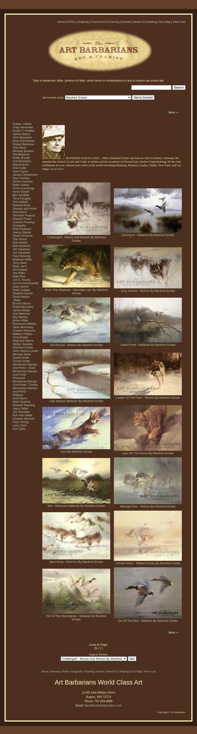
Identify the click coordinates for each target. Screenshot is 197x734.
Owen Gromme (23, 235)
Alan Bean (19, 147)
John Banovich (22, 137)
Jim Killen (19, 273)
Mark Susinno (22, 401)
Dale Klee (19, 276)
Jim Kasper (20, 269)
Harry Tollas (20, 408)
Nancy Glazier (22, 232)
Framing (113, 21)
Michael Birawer (23, 151)
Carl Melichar (21, 313)
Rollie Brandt (21, 157)
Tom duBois (20, 201)
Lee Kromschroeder (25, 283)
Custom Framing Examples (23, 223)
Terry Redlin (20, 337)
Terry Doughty (22, 198)
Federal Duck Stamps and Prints (25, 206)
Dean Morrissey (23, 327)
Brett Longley (21, 290)
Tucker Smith (21, 361)
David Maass (21, 296)
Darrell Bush (21, 164)
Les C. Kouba (22, 279)
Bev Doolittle (21, 195)
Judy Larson (21, 286)
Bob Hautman (22, 246)
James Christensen (25, 174)
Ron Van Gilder (23, 415)
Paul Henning (21, 256)
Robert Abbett (22, 124)
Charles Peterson (24, 330)
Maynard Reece (23, 340)
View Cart (179, 21)
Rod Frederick (22, 229)
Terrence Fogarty (24, 215)
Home (61, 21)
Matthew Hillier (22, 259)
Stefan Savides (22, 344)
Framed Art (98, 21)
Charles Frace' (22, 218)
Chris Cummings (23, 188)
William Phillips (22, 334)
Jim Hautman (21, 249)
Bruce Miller (20, 320)
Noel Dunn (19, 212)
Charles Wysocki (24, 418)
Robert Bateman (23, 144)
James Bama (21, 134)
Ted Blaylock (21, 154)
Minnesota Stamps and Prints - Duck (25, 366)
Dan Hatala (20, 242)
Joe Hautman (21, 252)
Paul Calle (19, 168)
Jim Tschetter (21, 412)
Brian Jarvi (19, 266)
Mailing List (154, 21)
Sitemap (55, 671)
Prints (71, 21)
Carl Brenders (22, 161)
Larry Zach (20, 425)
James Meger (22, 310)
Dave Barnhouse (24, 141)
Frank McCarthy (23, 307)
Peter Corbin (21, 185)
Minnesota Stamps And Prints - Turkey (25, 383)
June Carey (20, 171)
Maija (17, 300)
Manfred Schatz (23, 347)
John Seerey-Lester (25, 351)
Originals (83, 21)
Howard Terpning (24, 405)
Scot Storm (20, 398)
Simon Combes (23, 181)
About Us (139, 21)
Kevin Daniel (21, 191)
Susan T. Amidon (24, 130)
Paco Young (20, 422)
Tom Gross (20, 239)
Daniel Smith (21, 357)
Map (167, 21)
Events (126, 21)
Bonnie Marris (22, 303)
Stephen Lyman (23, 293)
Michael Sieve (22, 354)
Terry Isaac (20, 262)
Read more (57, 169)
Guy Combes (21, 178)
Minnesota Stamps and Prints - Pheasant (25, 374)
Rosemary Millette (24, 323)
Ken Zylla (19, 428)
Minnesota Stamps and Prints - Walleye (25, 391)
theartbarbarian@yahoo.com (103, 705)
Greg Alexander (23, 127)
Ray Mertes (20, 317)
